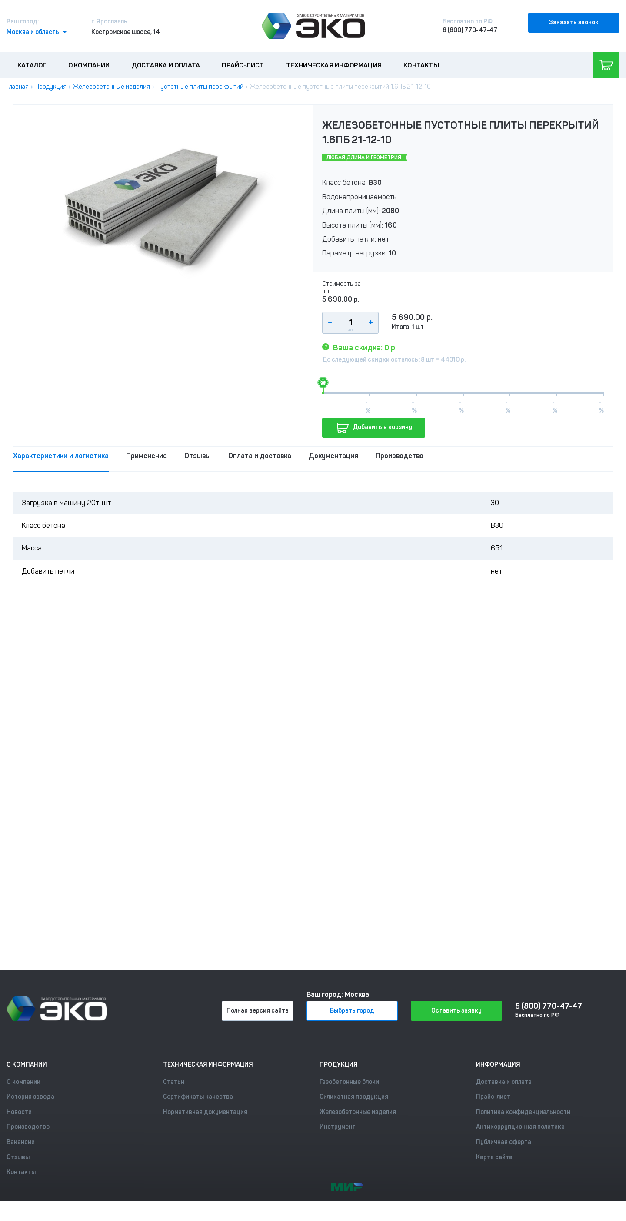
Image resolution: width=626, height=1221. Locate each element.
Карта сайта (494, 1157)
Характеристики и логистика (61, 456)
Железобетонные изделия (111, 87)
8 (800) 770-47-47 (470, 30)
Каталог (31, 65)
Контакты (421, 65)
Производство (399, 456)
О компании (89, 65)
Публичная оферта (503, 1142)
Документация (333, 456)
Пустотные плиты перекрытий (199, 87)
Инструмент (338, 1126)
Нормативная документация (205, 1112)
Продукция (51, 87)
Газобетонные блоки (349, 1082)
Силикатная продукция (354, 1096)
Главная (18, 87)
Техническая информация (334, 65)
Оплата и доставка (259, 456)
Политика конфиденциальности (523, 1112)
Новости (19, 1112)
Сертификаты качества (198, 1096)
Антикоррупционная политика (520, 1126)
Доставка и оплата (166, 65)
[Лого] (313, 26)
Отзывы (197, 456)
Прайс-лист (243, 65)
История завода (30, 1096)
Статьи (173, 1082)
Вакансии (21, 1142)
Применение (146, 456)
